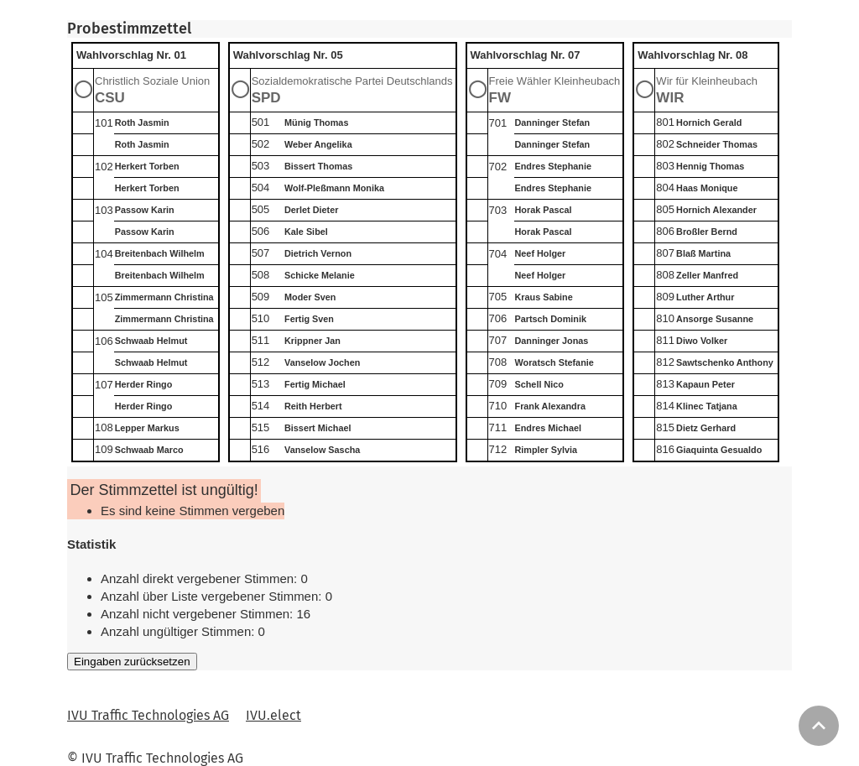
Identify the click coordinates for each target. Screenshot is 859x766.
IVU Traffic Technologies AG (148, 715)
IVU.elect (273, 715)
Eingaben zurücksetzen (132, 661)
